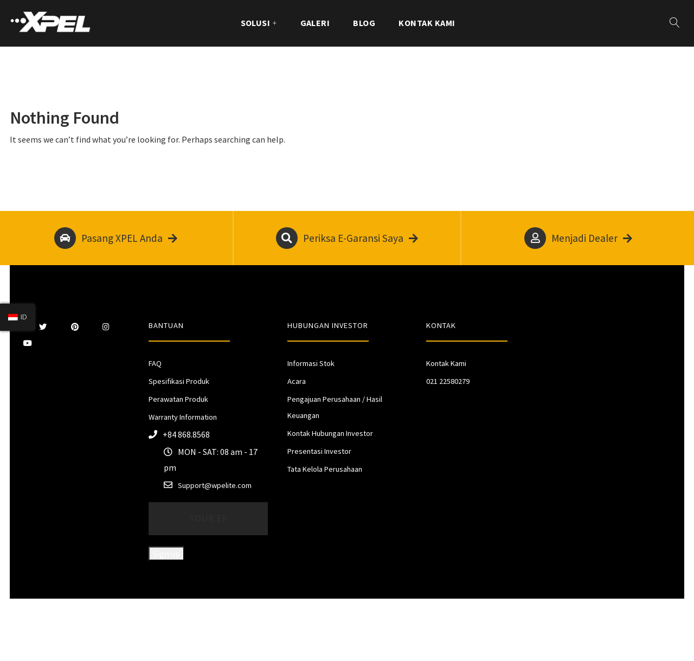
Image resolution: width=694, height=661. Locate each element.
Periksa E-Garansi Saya (347, 238)
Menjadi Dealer (578, 238)
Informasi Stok (311, 363)
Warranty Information (183, 417)
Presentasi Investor (319, 451)
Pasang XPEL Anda (115, 238)
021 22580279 (448, 381)
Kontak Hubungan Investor (330, 433)
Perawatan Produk (178, 399)
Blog (364, 22)
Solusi (256, 22)
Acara (296, 381)
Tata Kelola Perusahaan (324, 469)
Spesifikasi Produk (179, 381)
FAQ (155, 363)
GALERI (315, 22)
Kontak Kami (427, 22)
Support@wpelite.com (215, 485)
